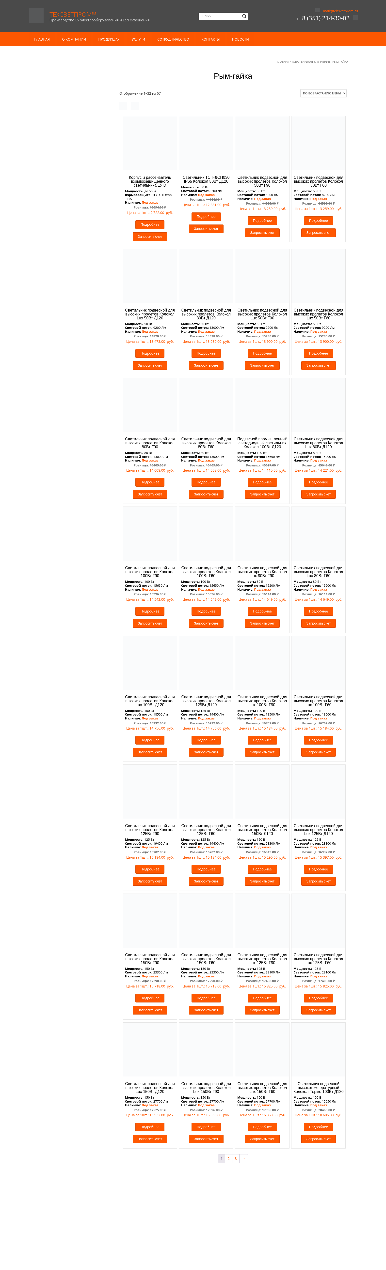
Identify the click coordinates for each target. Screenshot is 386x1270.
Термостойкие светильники (62, 411)
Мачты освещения (56, 169)
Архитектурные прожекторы (62, 522)
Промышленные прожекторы (66, 358)
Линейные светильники (59, 609)
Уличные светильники (60, 455)
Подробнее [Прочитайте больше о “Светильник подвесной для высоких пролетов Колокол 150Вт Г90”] (150, 998)
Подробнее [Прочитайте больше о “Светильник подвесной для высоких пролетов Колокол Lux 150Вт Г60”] (262, 1126)
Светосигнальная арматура (62, 708)
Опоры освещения (57, 182)
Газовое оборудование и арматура (68, 536)
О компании (74, 39)
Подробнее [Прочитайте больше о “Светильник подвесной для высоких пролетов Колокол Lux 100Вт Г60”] (318, 740)
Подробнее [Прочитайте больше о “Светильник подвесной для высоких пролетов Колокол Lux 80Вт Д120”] (318, 482)
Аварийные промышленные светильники (65, 324)
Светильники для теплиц (59, 702)
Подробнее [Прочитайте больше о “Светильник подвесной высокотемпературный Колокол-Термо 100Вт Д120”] (318, 1126)
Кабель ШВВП (52, 129)
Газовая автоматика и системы (67, 548)
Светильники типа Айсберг (61, 509)
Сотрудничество (173, 39)
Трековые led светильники (61, 741)
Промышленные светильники (64, 316)
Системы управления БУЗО (64, 727)
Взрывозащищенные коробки (66, 242)
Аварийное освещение (58, 516)
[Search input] (221, 16)
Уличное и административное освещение (74, 449)
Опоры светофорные (58, 209)
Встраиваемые (53, 621)
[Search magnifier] (244, 16)
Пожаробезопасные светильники (67, 431)
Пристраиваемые (55, 634)
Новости (240, 39)
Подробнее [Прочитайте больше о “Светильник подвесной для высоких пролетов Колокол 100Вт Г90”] (150, 611)
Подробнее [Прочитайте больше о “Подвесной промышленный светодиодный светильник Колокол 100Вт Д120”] (262, 482)
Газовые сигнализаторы (61, 555)
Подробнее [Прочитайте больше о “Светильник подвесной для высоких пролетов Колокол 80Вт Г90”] (150, 482)
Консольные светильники (65, 389)
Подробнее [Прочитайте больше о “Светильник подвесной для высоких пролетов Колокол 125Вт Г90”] (150, 869)
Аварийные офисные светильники (70, 654)
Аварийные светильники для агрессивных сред (65, 374)
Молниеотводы (54, 215)
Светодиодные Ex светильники (67, 301)
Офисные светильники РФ (63, 667)
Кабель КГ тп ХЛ (54, 116)
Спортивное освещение (59, 502)
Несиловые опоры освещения (69, 188)
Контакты (210, 39)
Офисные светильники (58, 648)
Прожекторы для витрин (59, 682)
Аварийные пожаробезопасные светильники (65, 440)
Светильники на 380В (59, 345)
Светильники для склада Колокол (67, 404)
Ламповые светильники (61, 275)
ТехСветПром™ (72, 14)
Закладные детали (56, 202)
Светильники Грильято (60, 674)
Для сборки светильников (63, 594)
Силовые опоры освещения (67, 194)
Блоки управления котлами (64, 541)
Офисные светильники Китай (65, 661)
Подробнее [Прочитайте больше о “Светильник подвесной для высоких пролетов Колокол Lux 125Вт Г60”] (318, 998)
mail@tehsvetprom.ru (340, 11)
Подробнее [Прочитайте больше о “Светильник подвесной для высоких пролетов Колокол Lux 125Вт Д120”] (318, 869)
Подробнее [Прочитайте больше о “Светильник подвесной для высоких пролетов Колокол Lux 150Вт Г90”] (206, 1126)
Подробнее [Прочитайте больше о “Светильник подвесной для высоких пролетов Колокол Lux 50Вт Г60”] (318, 353)
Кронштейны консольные (63, 222)
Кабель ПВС (51, 122)
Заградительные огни (59, 714)
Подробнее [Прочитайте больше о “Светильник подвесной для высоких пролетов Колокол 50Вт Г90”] (262, 220)
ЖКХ (44, 462)
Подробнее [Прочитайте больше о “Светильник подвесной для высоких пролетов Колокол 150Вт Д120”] (262, 869)
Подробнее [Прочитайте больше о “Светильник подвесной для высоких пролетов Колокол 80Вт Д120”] (206, 353)
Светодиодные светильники (65, 383)
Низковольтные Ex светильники (68, 288)
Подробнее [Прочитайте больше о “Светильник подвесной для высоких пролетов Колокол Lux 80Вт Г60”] (318, 611)
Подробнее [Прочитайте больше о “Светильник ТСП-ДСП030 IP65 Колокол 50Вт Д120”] (206, 216)
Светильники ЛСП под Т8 (62, 488)
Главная (42, 39)
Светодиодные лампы (59, 601)
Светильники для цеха (62, 396)
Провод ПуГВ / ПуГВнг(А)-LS (64, 149)
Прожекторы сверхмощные (64, 475)
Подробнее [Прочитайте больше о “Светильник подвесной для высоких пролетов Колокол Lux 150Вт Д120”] (150, 1126)
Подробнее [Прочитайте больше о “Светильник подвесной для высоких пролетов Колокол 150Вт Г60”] (206, 998)
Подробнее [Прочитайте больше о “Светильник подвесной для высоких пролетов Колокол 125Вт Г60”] (206, 869)
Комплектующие (53, 582)
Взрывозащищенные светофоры (68, 255)
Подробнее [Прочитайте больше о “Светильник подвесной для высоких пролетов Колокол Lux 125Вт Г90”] (262, 998)
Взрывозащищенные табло (64, 262)
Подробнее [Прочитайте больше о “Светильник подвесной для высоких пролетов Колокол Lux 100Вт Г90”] (262, 740)
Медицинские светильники (62, 642)
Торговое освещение (56, 735)
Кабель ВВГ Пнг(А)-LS (58, 109)
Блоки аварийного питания (64, 588)
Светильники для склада (59, 695)
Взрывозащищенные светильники (68, 229)
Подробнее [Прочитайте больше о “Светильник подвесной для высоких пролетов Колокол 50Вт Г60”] (318, 220)
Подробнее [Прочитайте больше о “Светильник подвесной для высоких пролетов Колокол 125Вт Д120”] (206, 740)
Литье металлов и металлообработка (70, 156)
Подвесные (50, 628)
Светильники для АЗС (57, 496)
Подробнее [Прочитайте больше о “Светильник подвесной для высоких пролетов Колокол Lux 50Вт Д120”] (150, 353)
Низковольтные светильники (63, 424)
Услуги (138, 39)
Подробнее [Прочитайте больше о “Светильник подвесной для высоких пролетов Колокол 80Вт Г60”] (206, 482)
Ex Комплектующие (57, 308)
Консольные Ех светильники (65, 268)
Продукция (108, 39)
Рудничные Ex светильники (64, 295)
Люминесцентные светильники (65, 615)
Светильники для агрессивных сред (71, 365)
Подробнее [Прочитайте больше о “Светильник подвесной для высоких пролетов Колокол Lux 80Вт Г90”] (262, 611)
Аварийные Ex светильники (64, 235)
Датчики (48, 561)
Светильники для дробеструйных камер (69, 336)
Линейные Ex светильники (63, 282)
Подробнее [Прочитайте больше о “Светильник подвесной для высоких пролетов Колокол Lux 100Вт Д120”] (150, 740)
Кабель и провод (53, 103)
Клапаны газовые (56, 568)
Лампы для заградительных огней (70, 720)
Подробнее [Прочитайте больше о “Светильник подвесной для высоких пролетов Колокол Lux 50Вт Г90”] (262, 353)
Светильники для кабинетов (62, 688)
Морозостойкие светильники (63, 418)
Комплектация (53, 175)
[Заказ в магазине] (323, 93)
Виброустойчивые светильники (68, 352)
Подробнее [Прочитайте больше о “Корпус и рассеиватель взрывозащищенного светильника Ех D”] (150, 224)
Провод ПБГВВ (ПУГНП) (60, 136)
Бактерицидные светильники (63, 529)
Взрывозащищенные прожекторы (69, 248)
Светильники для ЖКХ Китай (65, 481)
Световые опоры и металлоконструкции (72, 163)
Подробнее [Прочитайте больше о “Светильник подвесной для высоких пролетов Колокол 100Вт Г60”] (206, 611)
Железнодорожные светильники (66, 575)
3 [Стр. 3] (236, 1158)
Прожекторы (52, 468)
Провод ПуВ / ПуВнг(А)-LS (62, 142)
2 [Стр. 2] (229, 1158)
